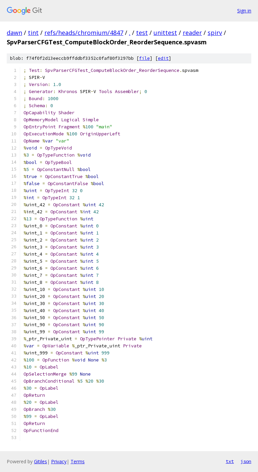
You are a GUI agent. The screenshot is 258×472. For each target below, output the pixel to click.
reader (192, 33)
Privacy (59, 461)
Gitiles (40, 461)
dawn (14, 33)
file (144, 58)
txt (230, 461)
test (142, 33)
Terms (78, 461)
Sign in (244, 10)
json (246, 461)
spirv (215, 33)
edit (163, 58)
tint (33, 33)
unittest (165, 33)
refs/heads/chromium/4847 (83, 33)
